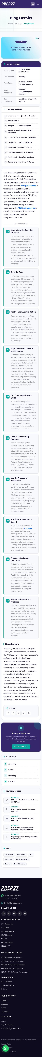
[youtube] (14, 913)
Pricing (4, 989)
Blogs (3, 1008)
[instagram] (9, 913)
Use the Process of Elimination (18, 147)
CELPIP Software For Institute (13, 965)
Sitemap (4, 1011)
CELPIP (4, 939)
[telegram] (25, 913)
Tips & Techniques (22, 859)
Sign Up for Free (7, 1025)
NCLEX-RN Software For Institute (14, 972)
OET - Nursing (7, 942)
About (3, 1001)
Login (3, 1021)
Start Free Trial (21, 746)
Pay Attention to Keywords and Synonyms (18, 132)
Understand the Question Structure (20, 116)
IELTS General (6, 935)
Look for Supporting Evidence (18, 142)
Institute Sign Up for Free (11, 1029)
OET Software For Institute (12, 968)
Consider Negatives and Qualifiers (20, 137)
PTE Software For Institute (12, 958)
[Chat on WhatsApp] (5, 1049)
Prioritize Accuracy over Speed (18, 152)
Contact (4, 1004)
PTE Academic (7, 924)
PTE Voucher (6, 982)
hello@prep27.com (11, 903)
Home (10, 24)
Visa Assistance (7, 985)
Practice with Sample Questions (19, 157)
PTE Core (5, 928)
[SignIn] (33, 4)
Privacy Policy (6, 1044)
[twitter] (19, 913)
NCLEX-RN (5, 946)
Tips (31, 855)
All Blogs (18, 24)
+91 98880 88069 (11, 895)
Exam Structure (19, 864)
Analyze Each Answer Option (17, 126)
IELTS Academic (7, 931)
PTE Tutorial (9, 855)
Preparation (21, 855)
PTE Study (8, 859)
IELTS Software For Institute (12, 961)
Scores (7, 864)
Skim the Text (11, 121)
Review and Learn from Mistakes (19, 162)
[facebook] (3, 913)
